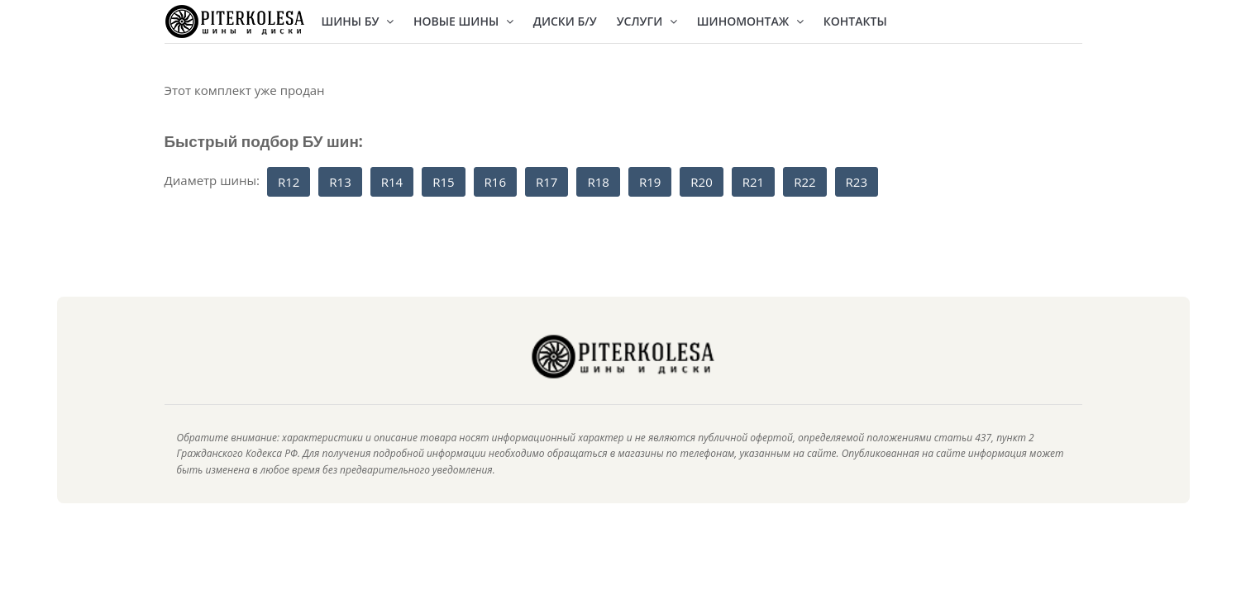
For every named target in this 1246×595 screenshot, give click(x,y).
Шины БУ (358, 21)
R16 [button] (495, 182)
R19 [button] (650, 182)
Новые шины (463, 21)
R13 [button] (340, 182)
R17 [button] (546, 182)
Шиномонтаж (750, 21)
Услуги (647, 21)
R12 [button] (288, 182)
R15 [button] (443, 182)
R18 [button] (598, 182)
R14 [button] (392, 182)
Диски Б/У (565, 21)
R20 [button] (701, 182)
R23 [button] (856, 182)
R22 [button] (804, 182)
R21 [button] (753, 182)
